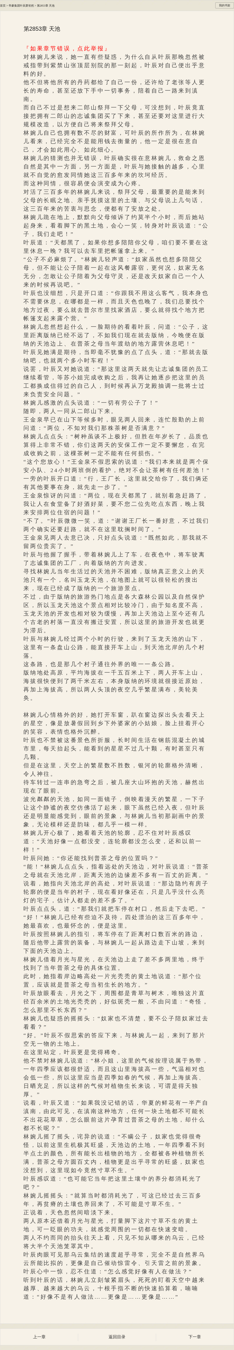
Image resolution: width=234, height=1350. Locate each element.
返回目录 (117, 1337)
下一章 (194, 1337)
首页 (3, 5)
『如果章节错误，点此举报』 (67, 48)
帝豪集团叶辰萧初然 (21, 5)
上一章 (39, 1337)
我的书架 (224, 5)
